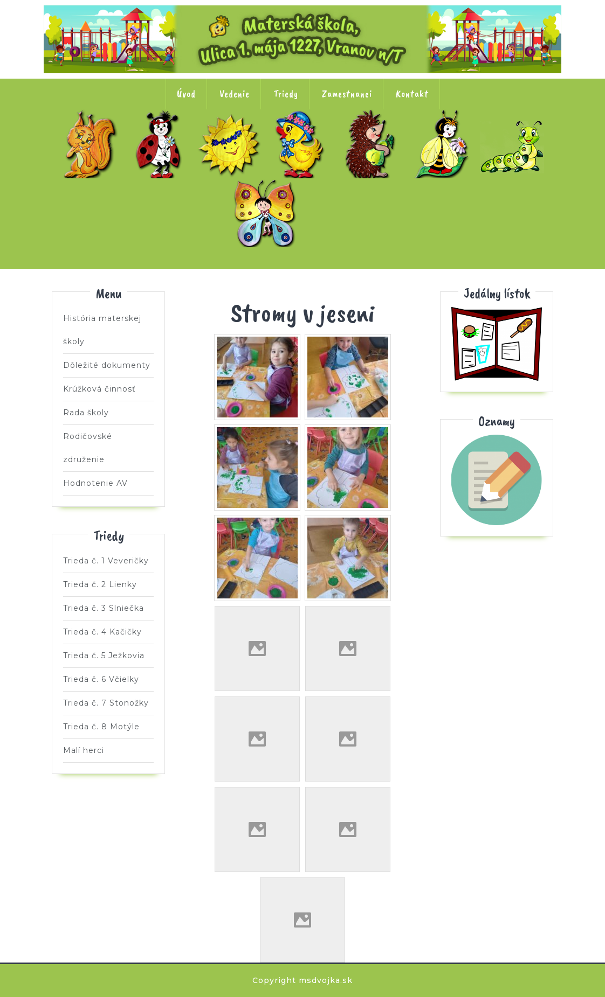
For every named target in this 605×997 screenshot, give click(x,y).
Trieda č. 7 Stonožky (514, 143)
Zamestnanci (347, 94)
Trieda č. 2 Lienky (161, 143)
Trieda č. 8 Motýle (267, 212)
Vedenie (234, 94)
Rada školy (86, 412)
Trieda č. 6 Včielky (443, 143)
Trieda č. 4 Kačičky (302, 143)
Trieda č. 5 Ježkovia (373, 143)
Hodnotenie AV (95, 483)
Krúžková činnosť (99, 389)
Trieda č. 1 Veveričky (90, 143)
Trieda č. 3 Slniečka (231, 143)
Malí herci (338, 212)
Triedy (285, 94)
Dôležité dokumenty (106, 365)
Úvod (186, 94)
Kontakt (412, 94)
